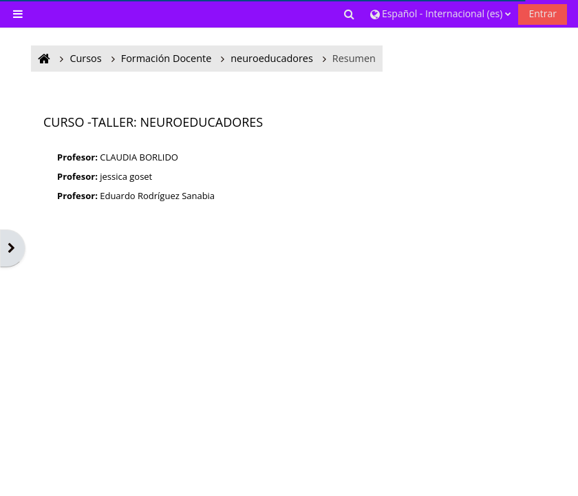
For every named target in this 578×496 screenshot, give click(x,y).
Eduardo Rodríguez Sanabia (157, 195)
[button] (350, 14)
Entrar (542, 13)
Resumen (354, 58)
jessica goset (126, 176)
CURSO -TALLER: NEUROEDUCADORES (153, 122)
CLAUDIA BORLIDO (139, 157)
